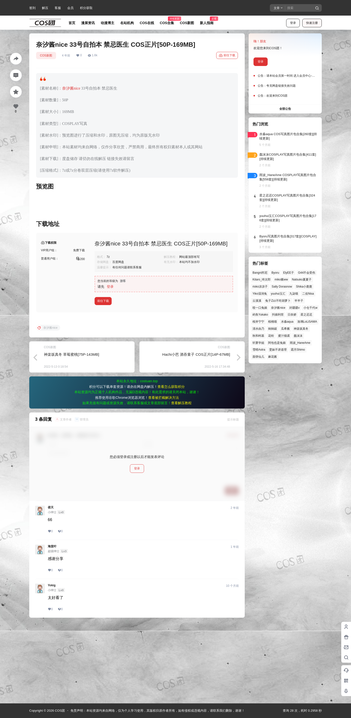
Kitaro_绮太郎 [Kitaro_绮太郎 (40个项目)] (262, 279)
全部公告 (285, 109)
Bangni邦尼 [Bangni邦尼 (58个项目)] (260, 272)
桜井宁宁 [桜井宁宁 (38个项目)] (258, 321)
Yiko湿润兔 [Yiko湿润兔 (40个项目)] (260, 293)
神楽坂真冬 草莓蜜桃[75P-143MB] (71, 433)
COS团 (59, 710)
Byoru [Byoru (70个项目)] (275, 272)
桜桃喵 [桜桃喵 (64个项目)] (272, 321)
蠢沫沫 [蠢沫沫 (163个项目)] (298, 335)
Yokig (52, 663)
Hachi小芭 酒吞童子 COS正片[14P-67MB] (196, 433)
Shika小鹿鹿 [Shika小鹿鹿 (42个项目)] (304, 286)
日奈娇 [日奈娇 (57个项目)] (292, 314)
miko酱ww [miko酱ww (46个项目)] (281, 279)
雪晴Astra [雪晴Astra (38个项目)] (259, 349)
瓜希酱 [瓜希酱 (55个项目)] (285, 328)
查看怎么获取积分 (171, 465)
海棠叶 (52, 624)
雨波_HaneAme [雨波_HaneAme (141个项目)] (300, 343)
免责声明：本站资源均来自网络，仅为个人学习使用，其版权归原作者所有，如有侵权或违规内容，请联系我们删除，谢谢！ (157, 710)
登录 (293, 23)
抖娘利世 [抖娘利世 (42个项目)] (278, 314)
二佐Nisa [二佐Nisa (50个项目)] (308, 293)
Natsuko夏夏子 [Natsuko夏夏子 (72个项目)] (302, 279)
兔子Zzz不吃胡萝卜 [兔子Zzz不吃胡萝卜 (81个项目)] (277, 300)
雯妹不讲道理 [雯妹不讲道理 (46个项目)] (278, 349)
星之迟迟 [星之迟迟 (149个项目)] (306, 314)
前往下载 (227, 55)
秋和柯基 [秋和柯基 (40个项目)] (258, 335)
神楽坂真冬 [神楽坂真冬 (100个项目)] (301, 328)
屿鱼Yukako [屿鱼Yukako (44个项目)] (260, 314)
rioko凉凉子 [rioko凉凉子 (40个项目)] (260, 286)
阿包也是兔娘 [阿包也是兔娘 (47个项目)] (277, 343)
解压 (45, 8)
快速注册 (312, 23)
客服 (58, 8)
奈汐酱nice (71, 88)
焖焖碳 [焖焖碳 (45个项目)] (272, 328)
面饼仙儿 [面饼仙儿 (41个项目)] (258, 356)
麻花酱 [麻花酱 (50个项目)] (272, 356)
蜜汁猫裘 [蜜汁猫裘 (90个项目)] (284, 335)
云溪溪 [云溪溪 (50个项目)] (257, 300)
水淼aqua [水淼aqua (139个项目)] (287, 321)
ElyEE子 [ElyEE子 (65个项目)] (288, 272)
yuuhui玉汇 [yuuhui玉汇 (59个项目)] (278, 293)
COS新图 (46, 55)
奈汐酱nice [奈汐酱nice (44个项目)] (278, 307)
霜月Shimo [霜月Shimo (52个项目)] (298, 349)
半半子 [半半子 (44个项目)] (298, 300)
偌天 (51, 585)
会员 (70, 8)
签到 (32, 8)
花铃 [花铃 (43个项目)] (271, 335)
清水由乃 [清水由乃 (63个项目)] (258, 328)
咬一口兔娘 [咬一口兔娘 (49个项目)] (260, 307)
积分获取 (86, 8)
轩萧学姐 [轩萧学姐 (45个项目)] (258, 343)
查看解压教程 (181, 481)
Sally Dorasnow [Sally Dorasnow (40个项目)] (282, 286)
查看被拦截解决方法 (163, 476)
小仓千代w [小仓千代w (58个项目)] (310, 307)
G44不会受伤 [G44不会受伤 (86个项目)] (306, 272)
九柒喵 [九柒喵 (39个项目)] (293, 293)
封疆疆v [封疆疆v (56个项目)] (294, 307)
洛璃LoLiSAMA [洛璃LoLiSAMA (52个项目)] (307, 321)
